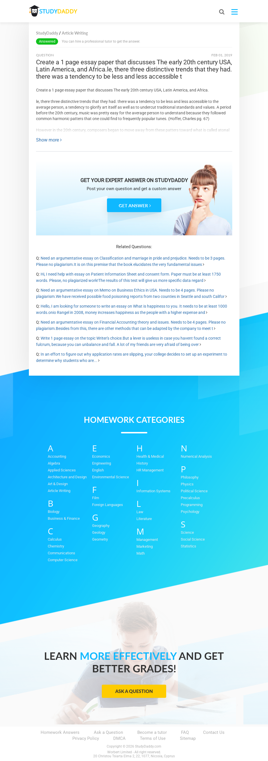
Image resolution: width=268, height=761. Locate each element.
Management (147, 539)
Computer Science (63, 560)
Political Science (194, 491)
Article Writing (59, 491)
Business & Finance (64, 518)
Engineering (101, 463)
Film (95, 498)
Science (187, 532)
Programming (192, 505)
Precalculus (190, 498)
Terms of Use (153, 738)
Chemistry (56, 546)
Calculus (55, 539)
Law (139, 512)
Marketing (144, 546)
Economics (101, 456)
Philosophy (189, 477)
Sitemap (188, 738)
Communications (61, 553)
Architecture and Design (67, 477)
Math (140, 553)
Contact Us (214, 732)
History (142, 463)
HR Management (150, 470)
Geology (98, 532)
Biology (53, 511)
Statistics (188, 546)
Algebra (54, 463)
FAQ (185, 732)
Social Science (193, 539)
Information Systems (153, 491)
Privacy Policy (85, 738)
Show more (49, 140)
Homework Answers (60, 732)
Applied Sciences (62, 470)
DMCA (119, 738)
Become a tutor (152, 732)
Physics (187, 484)
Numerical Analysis (196, 456)
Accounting (57, 456)
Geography (101, 525)
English (98, 470)
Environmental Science (110, 477)
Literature (144, 519)
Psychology (190, 511)
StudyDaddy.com (148, 746)
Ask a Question (134, 691)
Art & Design (58, 484)
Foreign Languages (107, 505)
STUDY (59, 11)
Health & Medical (150, 456)
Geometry (100, 539)
